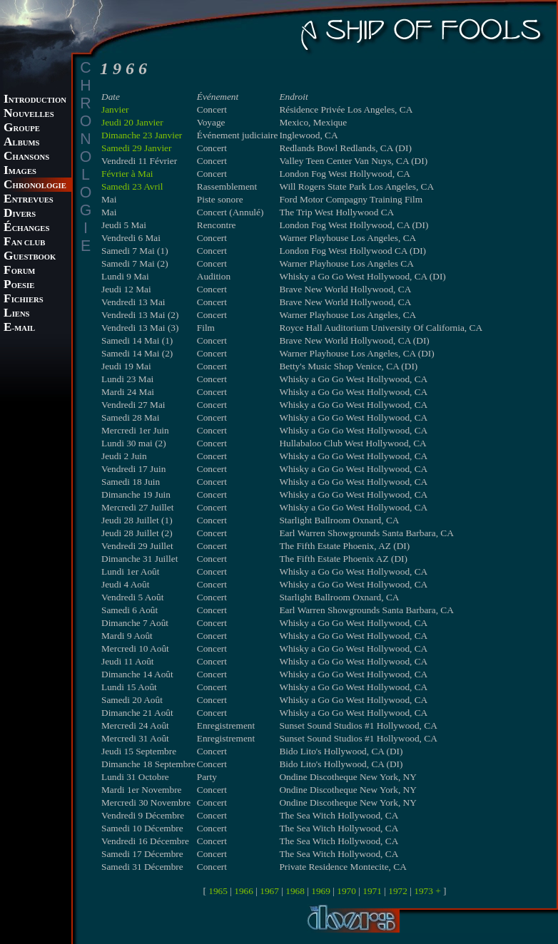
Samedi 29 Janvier (136, 148)
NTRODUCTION (35, 100)
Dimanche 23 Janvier (141, 135)
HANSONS (26, 157)
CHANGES (26, 228)
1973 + (427, 891)
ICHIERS (24, 300)
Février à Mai (127, 173)
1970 (346, 891)
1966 (243, 891)
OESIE (19, 285)
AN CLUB (24, 243)
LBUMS (21, 143)
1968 (295, 891)
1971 (372, 891)
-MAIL (19, 328)
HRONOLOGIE (35, 186)
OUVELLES (29, 114)
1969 (320, 891)
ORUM (19, 271)
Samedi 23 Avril (132, 186)
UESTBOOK (30, 257)
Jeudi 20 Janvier (132, 122)
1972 (397, 891)
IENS (16, 314)
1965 (218, 891)
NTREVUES (29, 200)
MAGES (20, 171)
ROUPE (22, 129)
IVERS (20, 214)
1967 (269, 891)
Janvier (115, 109)
